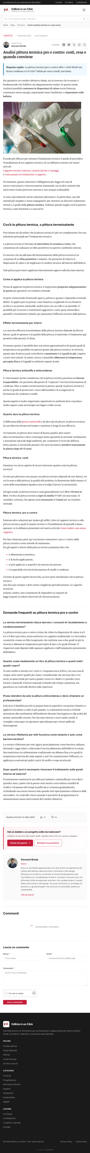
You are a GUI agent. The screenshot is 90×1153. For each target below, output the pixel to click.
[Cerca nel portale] (44, 18)
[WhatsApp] (79, 44)
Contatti (59, 2)
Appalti (6, 1101)
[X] (74, 44)
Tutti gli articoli (27, 895)
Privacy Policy (66, 1141)
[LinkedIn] (63, 44)
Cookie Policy (81, 1141)
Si (43, 817)
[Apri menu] (84, 10)
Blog (13, 25)
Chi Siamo (69, 2)
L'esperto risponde (12, 1122)
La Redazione (81, 2)
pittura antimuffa (31, 421)
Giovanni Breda (18, 46)
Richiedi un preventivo (48, 843)
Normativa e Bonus (12, 1084)
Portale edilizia (10, 1046)
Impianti (6, 1089)
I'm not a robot (16, 993)
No (54, 817)
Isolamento (8, 1093)
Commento (9, 968)
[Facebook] (69, 44)
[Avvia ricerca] (84, 18)
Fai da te (21, 25)
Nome (6, 954)
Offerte (6, 1055)
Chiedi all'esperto (20, 843)
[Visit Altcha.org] (34, 993)
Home (5, 25)
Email (50, 954)
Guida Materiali (10, 1050)
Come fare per (10, 1059)
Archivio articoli (10, 1063)
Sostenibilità (9, 1097)
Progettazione (9, 1080)
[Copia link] (84, 44)
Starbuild (49, 1150)
